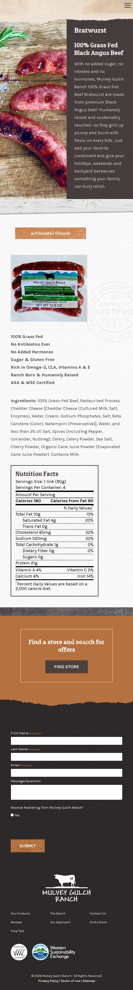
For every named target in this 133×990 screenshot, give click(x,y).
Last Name (25, 749)
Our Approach (60, 922)
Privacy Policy (48, 981)
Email (21, 765)
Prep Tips (17, 931)
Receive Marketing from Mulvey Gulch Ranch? (47, 807)
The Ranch (58, 913)
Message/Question (26, 781)
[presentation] (44, 827)
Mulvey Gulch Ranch (66, 7)
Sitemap (89, 981)
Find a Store (98, 922)
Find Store (66, 666)
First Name (26, 733)
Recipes (16, 922)
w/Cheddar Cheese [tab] (50, 233)
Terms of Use (70, 981)
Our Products (20, 913)
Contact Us (98, 913)
